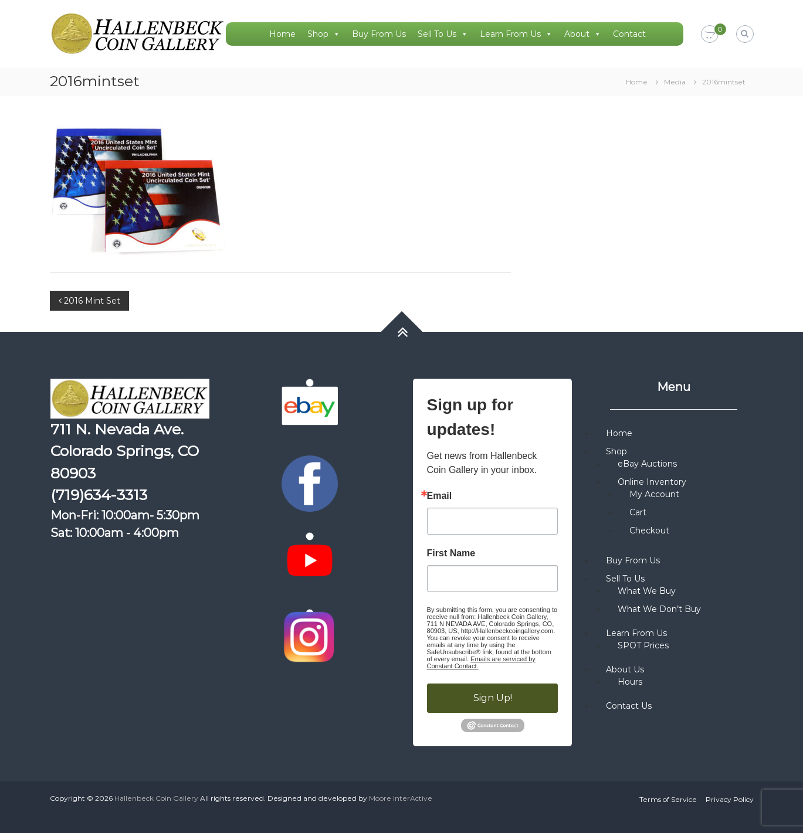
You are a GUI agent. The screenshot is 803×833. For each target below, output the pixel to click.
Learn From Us (516, 34)
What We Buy (647, 591)
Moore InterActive (400, 798)
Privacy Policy (730, 799)
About (582, 34)
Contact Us (629, 706)
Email (439, 496)
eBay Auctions (647, 463)
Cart (637, 512)
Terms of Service (668, 799)
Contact (629, 34)
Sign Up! (492, 697)
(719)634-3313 (98, 495)
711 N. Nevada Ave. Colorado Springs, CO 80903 (124, 451)
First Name (451, 553)
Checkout (649, 530)
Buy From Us (379, 34)
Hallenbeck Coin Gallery (156, 798)
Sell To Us (443, 34)
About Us (625, 669)
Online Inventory (652, 482)
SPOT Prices (643, 645)
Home (282, 34)
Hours (630, 681)
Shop (323, 34)
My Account (654, 494)
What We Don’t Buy (659, 609)
